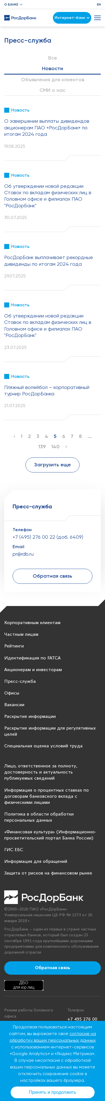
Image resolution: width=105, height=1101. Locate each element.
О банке (11, 4)
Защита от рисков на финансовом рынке (48, 873)
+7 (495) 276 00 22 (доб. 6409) (48, 537)
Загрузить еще (52, 465)
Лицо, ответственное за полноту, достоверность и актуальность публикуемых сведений (40, 772)
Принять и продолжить (52, 1092)
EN (99, 4)
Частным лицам (21, 634)
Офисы (11, 693)
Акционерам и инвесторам (33, 670)
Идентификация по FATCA (32, 658)
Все (52, 58)
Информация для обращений (35, 861)
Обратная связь (52, 576)
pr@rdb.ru (23, 554)
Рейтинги (14, 646)
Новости (52, 68)
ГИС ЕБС (13, 850)
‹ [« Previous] (14, 436)
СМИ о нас (52, 90)
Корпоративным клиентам (32, 622)
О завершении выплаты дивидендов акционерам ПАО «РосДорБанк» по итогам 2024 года (46, 127)
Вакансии (14, 705)
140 (55, 447)
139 (42, 447)
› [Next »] (66, 447)
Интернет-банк (72, 17)
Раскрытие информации (30, 716)
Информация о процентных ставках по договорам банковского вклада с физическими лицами (46, 796)
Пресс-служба (20, 681)
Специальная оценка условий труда (43, 746)
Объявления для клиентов (52, 80)
